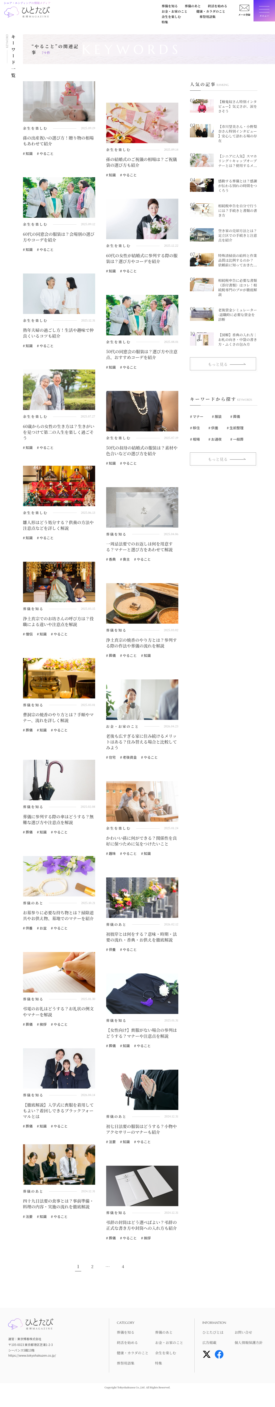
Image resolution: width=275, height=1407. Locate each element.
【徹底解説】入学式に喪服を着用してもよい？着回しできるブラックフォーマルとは (57, 1120)
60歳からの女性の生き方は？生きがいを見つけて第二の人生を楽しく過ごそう (57, 433)
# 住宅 (111, 759)
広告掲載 (210, 1357)
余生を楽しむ (197, 7)
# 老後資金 (128, 759)
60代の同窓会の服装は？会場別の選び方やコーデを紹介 (57, 237)
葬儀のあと (84, 7)
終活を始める (107, 7)
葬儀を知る (63, 7)
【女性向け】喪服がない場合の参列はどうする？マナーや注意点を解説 (140, 1042)
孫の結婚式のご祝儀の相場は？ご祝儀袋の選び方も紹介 (140, 162)
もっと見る (217, 364)
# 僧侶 (27, 635)
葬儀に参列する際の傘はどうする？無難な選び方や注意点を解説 (57, 822)
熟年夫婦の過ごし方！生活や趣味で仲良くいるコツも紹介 (57, 334)
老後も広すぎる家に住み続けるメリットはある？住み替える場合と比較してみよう (140, 744)
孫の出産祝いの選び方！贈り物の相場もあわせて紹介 (57, 141)
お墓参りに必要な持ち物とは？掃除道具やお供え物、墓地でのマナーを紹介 (57, 921)
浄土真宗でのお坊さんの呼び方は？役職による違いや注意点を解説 (57, 623)
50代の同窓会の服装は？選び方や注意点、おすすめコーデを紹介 (141, 355)
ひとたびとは (214, 1347)
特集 (58, 14)
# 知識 (27, 153)
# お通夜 (214, 439)
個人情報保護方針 (250, 1357)
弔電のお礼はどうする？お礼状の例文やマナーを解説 (57, 1021)
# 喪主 (124, 560)
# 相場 (195, 439)
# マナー (196, 416)
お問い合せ (244, 1347)
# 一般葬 (236, 439)
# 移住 (195, 428)
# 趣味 (111, 855)
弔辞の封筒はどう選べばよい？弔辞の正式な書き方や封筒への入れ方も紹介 (140, 1238)
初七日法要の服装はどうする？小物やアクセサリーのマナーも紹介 (140, 1138)
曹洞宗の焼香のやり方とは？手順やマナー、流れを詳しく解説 (57, 719)
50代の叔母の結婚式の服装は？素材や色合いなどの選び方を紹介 (141, 452)
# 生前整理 (234, 428)
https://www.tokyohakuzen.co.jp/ (31, 1370)
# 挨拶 (41, 1033)
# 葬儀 (111, 657)
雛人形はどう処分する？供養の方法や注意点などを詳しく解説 (57, 527)
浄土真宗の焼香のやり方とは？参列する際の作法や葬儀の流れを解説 (140, 644)
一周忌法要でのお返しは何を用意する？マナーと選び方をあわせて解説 (140, 548)
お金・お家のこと (135, 7)
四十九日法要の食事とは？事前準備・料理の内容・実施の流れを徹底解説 (57, 1216)
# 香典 (111, 560)
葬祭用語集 (221, 7)
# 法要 (111, 1151)
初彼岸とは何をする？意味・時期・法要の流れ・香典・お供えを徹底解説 (140, 943)
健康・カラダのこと (168, 7)
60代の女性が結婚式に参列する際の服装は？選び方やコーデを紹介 (141, 259)
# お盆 (41, 936)
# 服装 (216, 416)
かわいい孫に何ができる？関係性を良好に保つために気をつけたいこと (140, 843)
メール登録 (242, 16)
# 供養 (27, 936)
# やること (45, 153)
